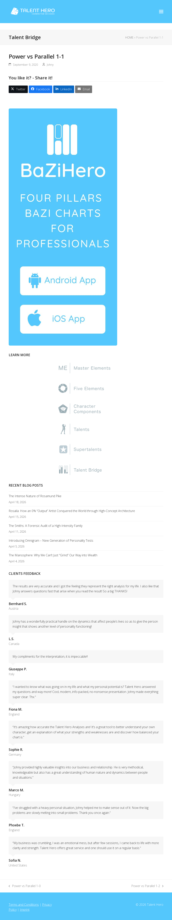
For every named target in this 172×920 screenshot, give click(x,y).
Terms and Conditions (24, 904)
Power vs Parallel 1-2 (147, 886)
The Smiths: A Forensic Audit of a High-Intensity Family (45, 526)
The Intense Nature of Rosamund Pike (35, 496)
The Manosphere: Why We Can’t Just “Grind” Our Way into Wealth (53, 555)
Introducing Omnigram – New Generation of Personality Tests (51, 540)
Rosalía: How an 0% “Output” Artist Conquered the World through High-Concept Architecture (72, 511)
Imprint (25, 909)
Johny (50, 64)
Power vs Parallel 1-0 (25, 886)
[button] (18, 89)
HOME (129, 37)
